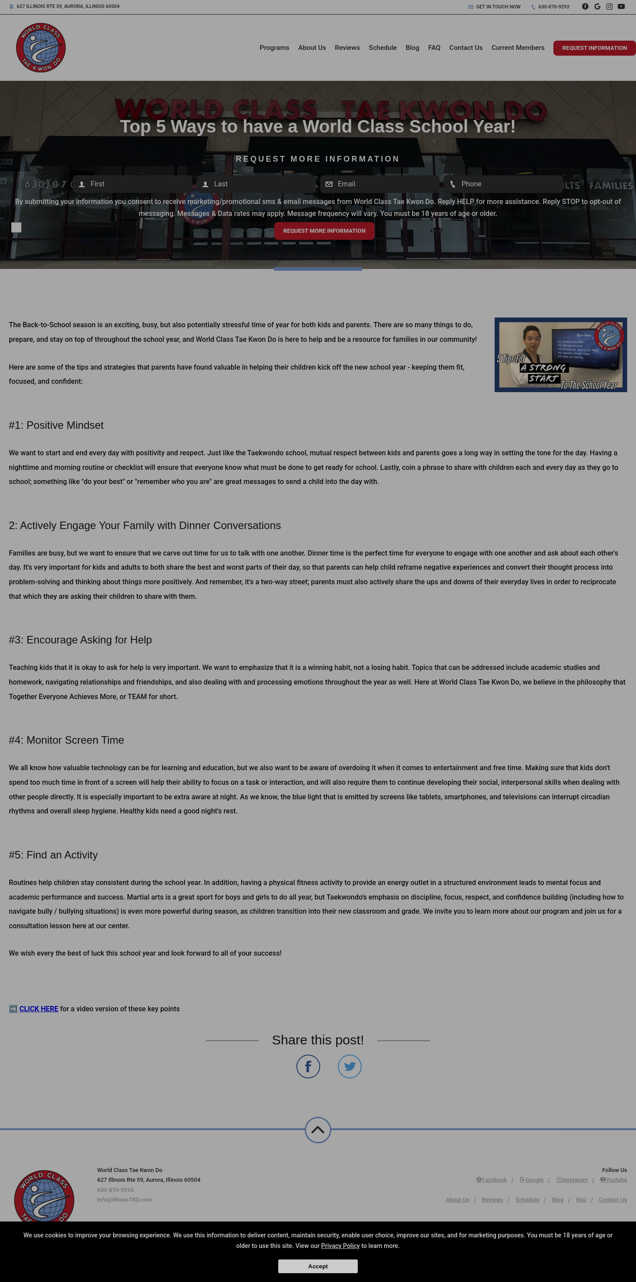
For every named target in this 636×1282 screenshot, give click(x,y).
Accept (318, 1266)
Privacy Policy (340, 1245)
